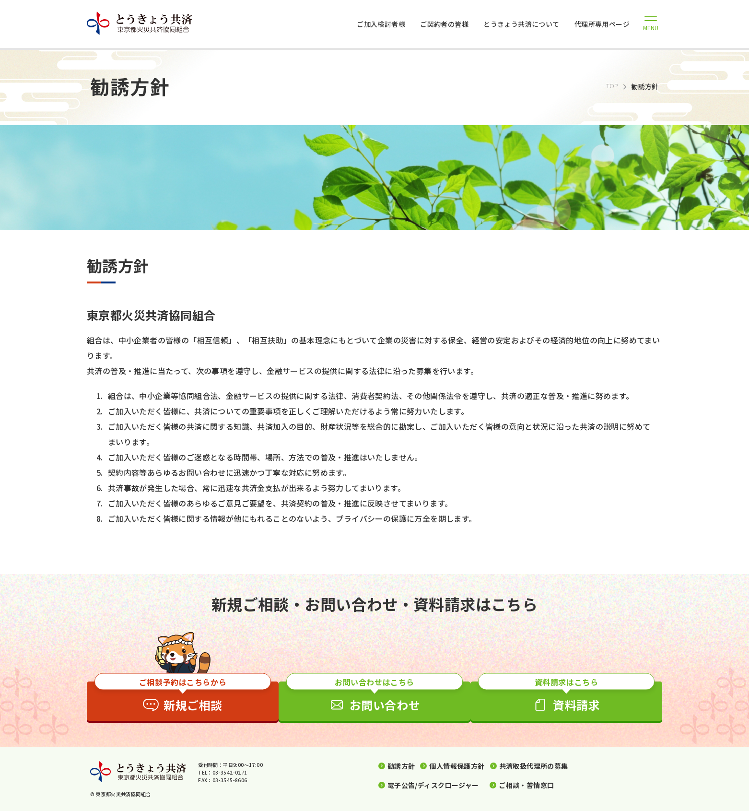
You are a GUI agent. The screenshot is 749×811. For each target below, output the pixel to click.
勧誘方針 (401, 766)
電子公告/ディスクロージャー (433, 785)
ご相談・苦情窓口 (526, 785)
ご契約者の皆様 (444, 24)
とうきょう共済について (521, 24)
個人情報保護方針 (456, 766)
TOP (611, 86)
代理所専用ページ (602, 24)
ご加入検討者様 (381, 24)
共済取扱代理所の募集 (533, 766)
